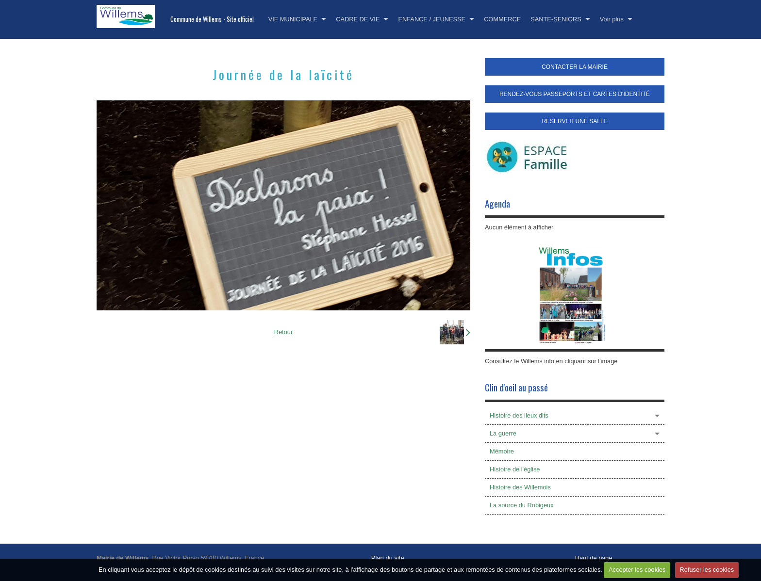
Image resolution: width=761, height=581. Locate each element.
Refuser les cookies (707, 569)
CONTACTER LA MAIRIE (575, 67)
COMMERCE (502, 19)
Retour (283, 332)
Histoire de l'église (515, 469)
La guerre (503, 433)
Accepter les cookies (637, 569)
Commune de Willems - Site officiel (212, 19)
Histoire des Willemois (520, 487)
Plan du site (387, 558)
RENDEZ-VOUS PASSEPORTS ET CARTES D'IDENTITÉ (574, 94)
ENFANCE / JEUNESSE (431, 19)
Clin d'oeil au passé (516, 387)
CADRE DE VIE (358, 19)
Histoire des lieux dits (519, 415)
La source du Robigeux (522, 505)
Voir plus (612, 19)
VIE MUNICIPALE (292, 19)
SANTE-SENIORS (555, 19)
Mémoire (502, 451)
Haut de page (593, 558)
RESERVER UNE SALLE (574, 121)
